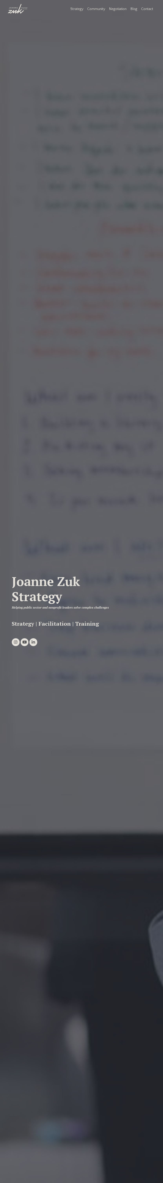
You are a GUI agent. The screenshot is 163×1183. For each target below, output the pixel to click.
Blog (133, 9)
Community (96, 9)
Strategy (76, 9)
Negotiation (118, 9)
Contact (147, 9)
